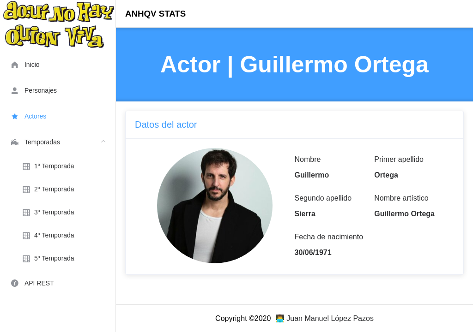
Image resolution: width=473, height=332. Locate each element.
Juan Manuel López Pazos (330, 318)
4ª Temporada (47, 235)
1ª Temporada (47, 166)
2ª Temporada (47, 189)
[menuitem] (57, 64)
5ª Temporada (47, 259)
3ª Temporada (47, 212)
